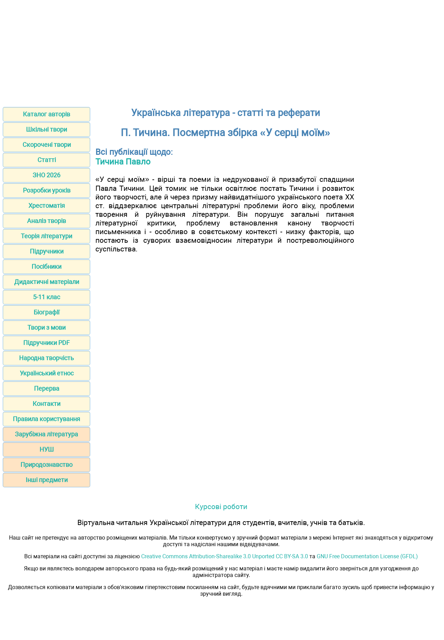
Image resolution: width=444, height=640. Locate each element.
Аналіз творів (46, 220)
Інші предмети (47, 479)
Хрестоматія (46, 205)
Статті (46, 159)
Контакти (46, 403)
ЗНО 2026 (46, 175)
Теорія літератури (46, 236)
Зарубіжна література (46, 434)
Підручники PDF (46, 342)
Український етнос (47, 373)
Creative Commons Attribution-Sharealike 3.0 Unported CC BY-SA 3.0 (224, 556)
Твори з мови (46, 327)
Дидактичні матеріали (46, 281)
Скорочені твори (47, 144)
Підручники (46, 251)
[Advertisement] (222, 51)
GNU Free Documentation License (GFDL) (367, 556)
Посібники (46, 266)
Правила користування (46, 419)
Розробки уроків (46, 190)
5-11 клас (46, 297)
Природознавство (46, 464)
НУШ (47, 449)
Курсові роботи (221, 506)
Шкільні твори (46, 129)
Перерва (46, 388)
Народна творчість (46, 358)
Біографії (46, 312)
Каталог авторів (46, 114)
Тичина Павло (123, 162)
